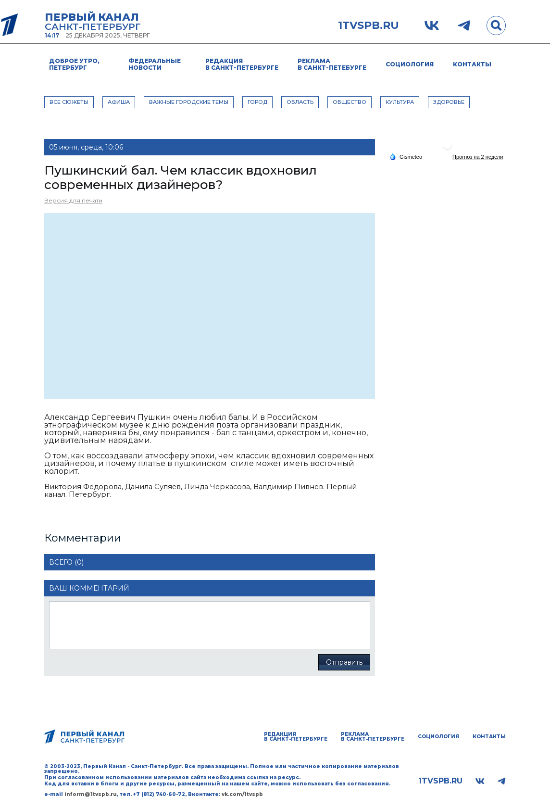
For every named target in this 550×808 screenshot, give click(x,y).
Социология (410, 64)
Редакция (241, 64)
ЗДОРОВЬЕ (448, 102)
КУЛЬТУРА (400, 102)
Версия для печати (73, 200)
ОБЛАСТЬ (300, 102)
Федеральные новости (154, 64)
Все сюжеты (69, 102)
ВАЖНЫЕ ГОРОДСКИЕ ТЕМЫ (188, 102)
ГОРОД (257, 102)
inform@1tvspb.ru (90, 794)
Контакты (472, 64)
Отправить (344, 662)
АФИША (119, 102)
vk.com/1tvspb (242, 794)
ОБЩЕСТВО (349, 102)
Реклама (332, 64)
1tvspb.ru (368, 25)
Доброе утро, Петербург (74, 64)
